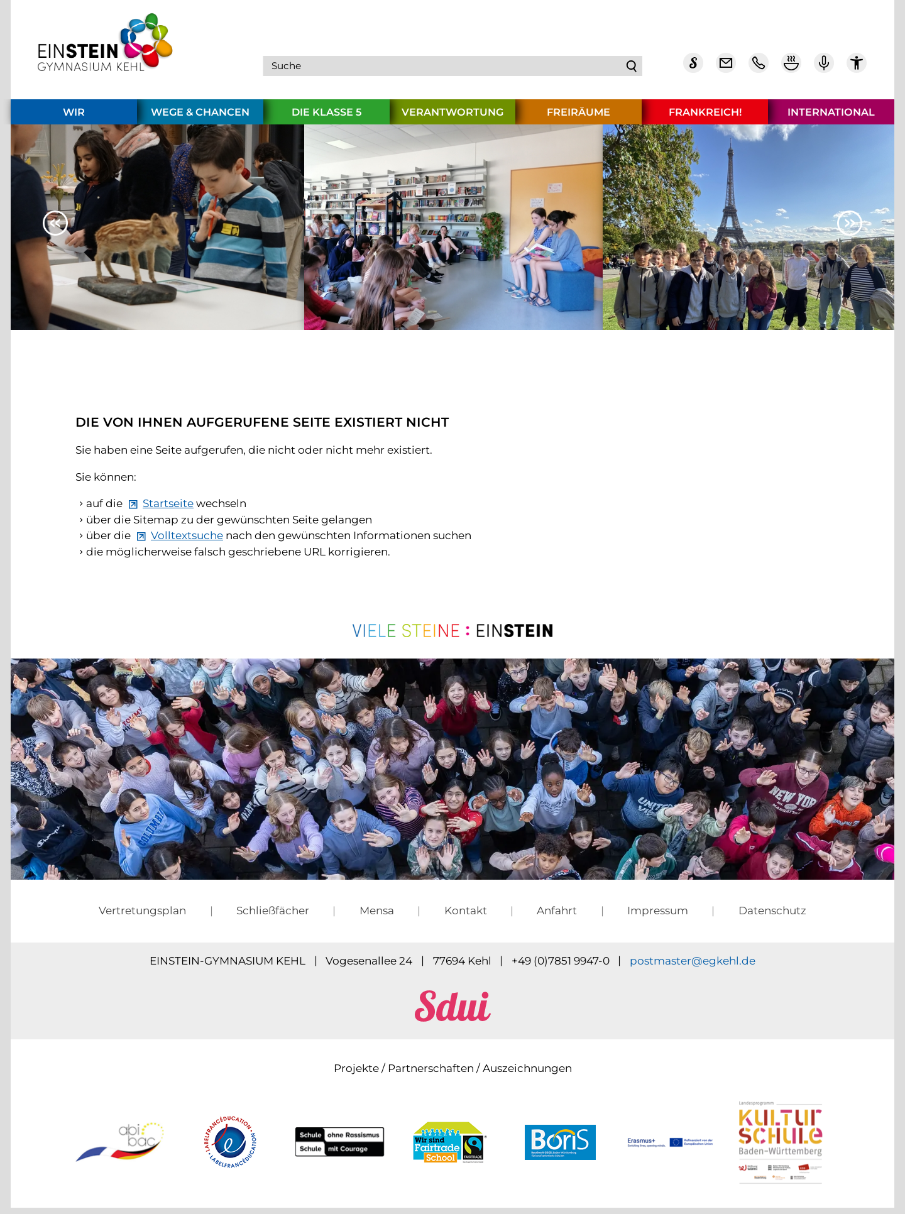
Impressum (657, 916)
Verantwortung (452, 118)
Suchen (632, 69)
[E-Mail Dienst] (726, 69)
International (831, 118)
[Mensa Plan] (791, 69)
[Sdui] (693, 69)
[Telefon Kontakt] (759, 69)
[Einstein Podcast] (824, 69)
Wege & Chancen (200, 118)
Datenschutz (772, 916)
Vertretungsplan (142, 916)
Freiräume (578, 118)
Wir (74, 118)
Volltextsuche (187, 541)
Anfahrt (557, 916)
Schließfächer (272, 916)
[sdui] (453, 1024)
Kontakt (465, 916)
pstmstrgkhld (692, 967)
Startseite (168, 509)
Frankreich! (705, 118)
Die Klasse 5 (326, 118)
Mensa (376, 916)
